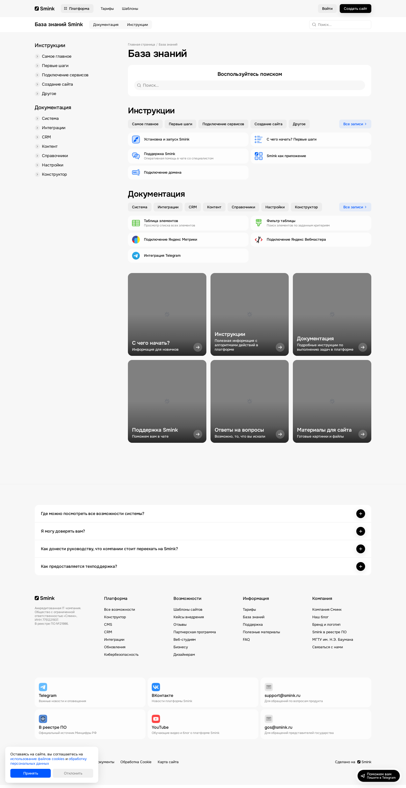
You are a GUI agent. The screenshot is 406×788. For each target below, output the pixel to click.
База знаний (168, 44)
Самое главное (57, 56)
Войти (327, 8)
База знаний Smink (59, 24)
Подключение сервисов (66, 75)
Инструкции (137, 24)
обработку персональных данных (48, 761)
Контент (50, 148)
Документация (105, 24)
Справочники (55, 158)
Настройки (53, 168)
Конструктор (55, 177)
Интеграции (54, 129)
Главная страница (141, 44)
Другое (49, 95)
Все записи (353, 124)
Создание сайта (58, 85)
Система (50, 120)
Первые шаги (55, 66)
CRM (46, 139)
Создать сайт (355, 8)
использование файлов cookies (37, 758)
